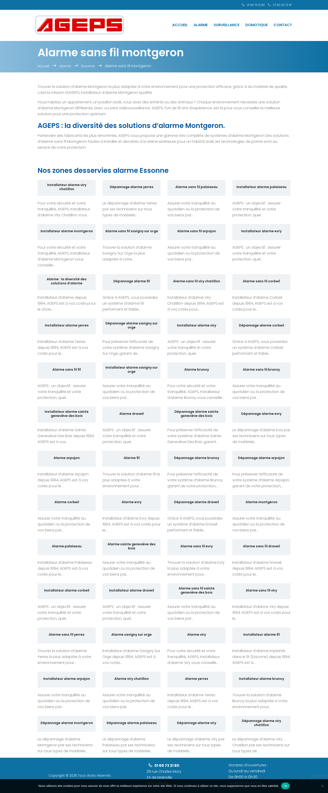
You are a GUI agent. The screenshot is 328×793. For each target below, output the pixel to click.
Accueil (180, 25)
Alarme (201, 25)
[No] (322, 786)
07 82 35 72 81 (282, 5)
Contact (283, 25)
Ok (285, 786)
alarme (65, 66)
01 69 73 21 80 (256, 5)
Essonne (88, 66)
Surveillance (226, 25)
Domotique (256, 25)
